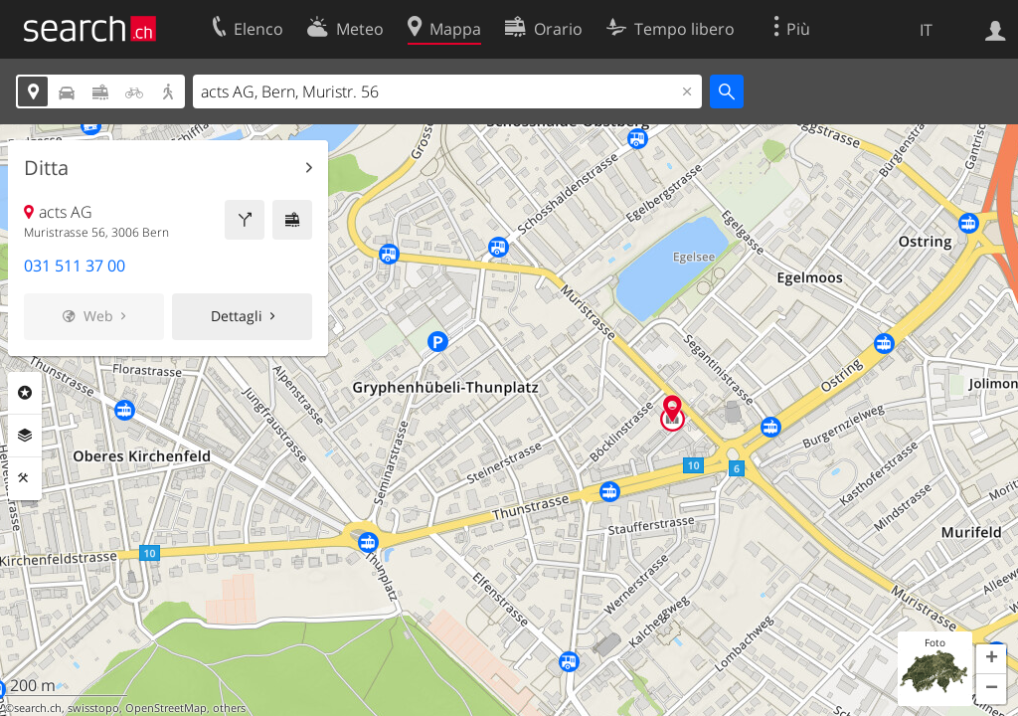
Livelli (25, 435)
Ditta (46, 168)
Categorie (25, 393)
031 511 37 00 (74, 265)
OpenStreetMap (166, 708)
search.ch (38, 708)
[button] (991, 659)
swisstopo (93, 708)
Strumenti (25, 478)
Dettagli (236, 315)
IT (926, 30)
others (229, 708)
